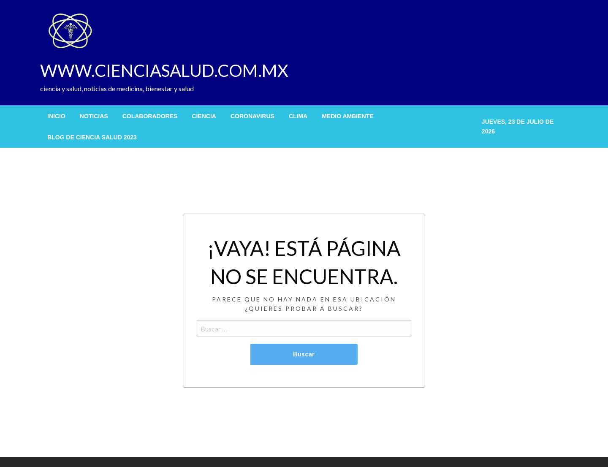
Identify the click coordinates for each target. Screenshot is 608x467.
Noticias (94, 116)
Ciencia (204, 116)
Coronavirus (252, 116)
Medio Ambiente (347, 116)
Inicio (56, 116)
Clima (298, 116)
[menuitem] (56, 116)
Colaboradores (150, 116)
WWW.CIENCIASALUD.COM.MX (164, 70)
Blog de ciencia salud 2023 (92, 137)
